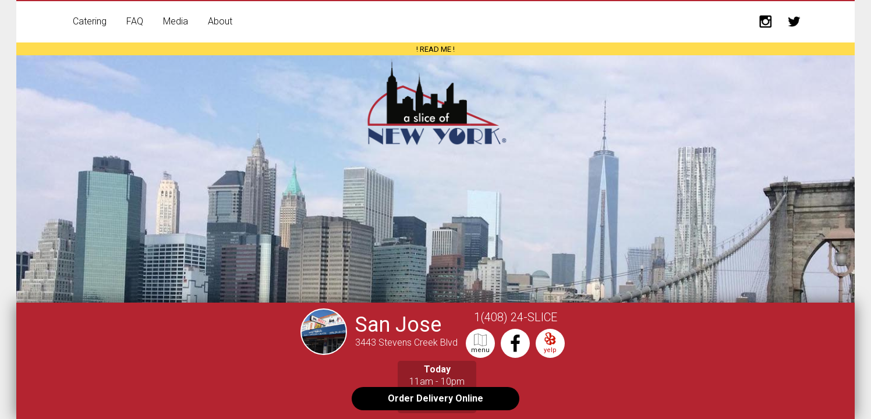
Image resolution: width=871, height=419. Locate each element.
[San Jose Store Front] (326, 349)
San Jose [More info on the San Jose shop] (398, 325)
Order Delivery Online (435, 398)
